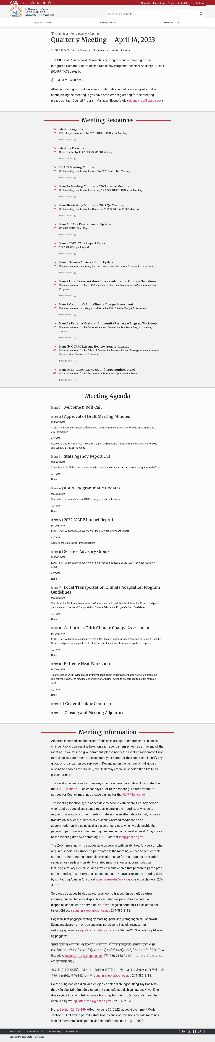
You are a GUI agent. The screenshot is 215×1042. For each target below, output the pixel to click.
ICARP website (66, 789)
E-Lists (171, 3)
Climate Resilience (171, 23)
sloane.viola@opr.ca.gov (145, 100)
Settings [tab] (198, 3)
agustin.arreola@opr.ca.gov (114, 879)
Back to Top (15, 1031)
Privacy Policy (54, 1031)
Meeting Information (121, 50)
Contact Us (182, 3)
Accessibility (72, 1031)
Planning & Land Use (108, 23)
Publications (159, 3)
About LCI (145, 3)
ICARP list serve (133, 794)
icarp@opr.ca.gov (131, 837)
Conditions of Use (34, 1031)
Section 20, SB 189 (73, 1009)
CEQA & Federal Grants (42, 23)
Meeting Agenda (100, 50)
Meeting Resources (81, 50)
